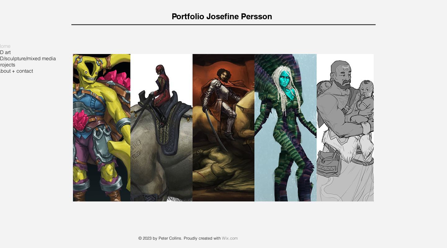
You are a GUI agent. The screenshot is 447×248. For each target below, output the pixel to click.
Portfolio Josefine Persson (222, 16)
